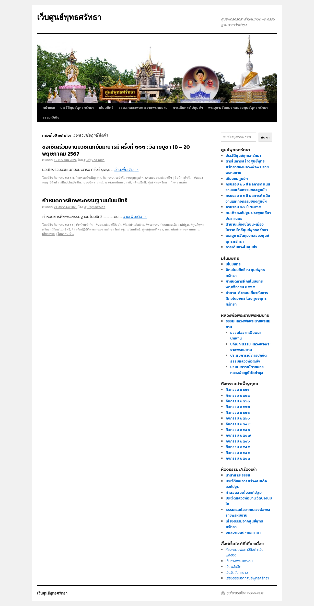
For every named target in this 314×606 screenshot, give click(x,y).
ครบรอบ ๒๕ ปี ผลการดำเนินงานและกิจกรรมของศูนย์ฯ (248, 198)
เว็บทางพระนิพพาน (239, 561)
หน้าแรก (49, 107)
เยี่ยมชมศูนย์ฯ (237, 178)
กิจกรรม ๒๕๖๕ (238, 395)
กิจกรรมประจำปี (113, 178)
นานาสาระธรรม (238, 475)
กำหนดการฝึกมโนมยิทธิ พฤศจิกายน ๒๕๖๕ (244, 284)
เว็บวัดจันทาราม (237, 572)
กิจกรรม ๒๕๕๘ (238, 430)
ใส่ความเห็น (179, 182)
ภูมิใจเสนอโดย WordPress (244, 593)
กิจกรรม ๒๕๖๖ (64, 225)
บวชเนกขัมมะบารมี (118, 182)
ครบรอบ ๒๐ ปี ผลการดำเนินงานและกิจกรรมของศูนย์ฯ (248, 187)
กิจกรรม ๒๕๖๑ (238, 412)
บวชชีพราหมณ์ (93, 182)
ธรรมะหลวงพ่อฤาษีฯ (158, 178)
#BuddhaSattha (71, 182)
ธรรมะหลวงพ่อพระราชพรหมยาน (143, 107)
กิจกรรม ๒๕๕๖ (238, 441)
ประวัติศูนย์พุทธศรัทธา (77, 107)
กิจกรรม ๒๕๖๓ (238, 401)
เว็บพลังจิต (233, 566)
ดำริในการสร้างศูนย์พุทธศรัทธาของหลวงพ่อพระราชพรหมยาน (247, 167)
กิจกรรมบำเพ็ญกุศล (88, 178)
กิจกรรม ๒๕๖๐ (238, 418)
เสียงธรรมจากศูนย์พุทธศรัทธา (247, 578)
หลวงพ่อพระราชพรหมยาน (182, 229)
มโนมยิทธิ (106, 107)
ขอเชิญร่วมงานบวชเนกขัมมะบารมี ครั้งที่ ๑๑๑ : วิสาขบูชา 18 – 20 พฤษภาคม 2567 (116, 150)
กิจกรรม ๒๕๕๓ (238, 458)
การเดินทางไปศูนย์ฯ (188, 107)
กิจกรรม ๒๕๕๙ (238, 424)
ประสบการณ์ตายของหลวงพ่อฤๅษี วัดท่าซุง (247, 369)
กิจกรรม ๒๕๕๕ (238, 447)
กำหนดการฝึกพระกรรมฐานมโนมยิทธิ (84, 200)
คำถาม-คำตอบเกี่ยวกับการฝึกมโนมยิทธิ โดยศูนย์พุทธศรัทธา (247, 298)
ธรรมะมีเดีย (51, 117)
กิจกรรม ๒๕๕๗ (238, 435)
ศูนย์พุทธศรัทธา (94, 160)
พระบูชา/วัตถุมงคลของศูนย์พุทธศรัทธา (238, 107)
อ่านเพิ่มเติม (126, 169)
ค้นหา (265, 137)
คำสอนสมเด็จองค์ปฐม (244, 492)
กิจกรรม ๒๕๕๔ (238, 453)
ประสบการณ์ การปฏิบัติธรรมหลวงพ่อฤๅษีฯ (248, 358)
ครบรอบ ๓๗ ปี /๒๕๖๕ (243, 207)
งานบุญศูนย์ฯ (134, 178)
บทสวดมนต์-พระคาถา (243, 532)
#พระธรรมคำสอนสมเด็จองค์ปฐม (167, 225)
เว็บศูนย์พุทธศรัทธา (69, 17)
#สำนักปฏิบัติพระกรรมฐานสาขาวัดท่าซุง (98, 229)
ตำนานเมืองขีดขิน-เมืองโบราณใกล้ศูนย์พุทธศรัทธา (247, 227)
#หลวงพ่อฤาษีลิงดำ (107, 225)
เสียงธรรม (48, 234)
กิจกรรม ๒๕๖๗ (64, 178)
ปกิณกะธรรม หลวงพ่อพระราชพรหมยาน (250, 347)
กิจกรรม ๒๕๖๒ (238, 407)
